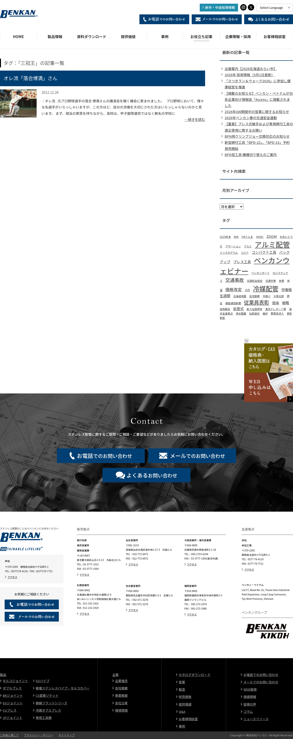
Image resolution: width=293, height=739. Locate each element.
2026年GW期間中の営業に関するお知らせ (257, 111)
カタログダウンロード (194, 674)
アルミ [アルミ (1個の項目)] (248, 246)
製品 (3, 674)
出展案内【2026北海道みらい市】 (251, 68)
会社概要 (121, 688)
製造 (182, 689)
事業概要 (121, 695)
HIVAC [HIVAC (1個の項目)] (259, 237)
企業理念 (121, 680)
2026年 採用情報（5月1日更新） (250, 74)
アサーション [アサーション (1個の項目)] (233, 246)
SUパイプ (42, 680)
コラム (248, 711)
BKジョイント (13, 695)
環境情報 (121, 710)
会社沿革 (121, 703)
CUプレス (10, 710)
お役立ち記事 (201, 36)
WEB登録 (250, 689)
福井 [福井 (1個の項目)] (265, 313)
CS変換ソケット (47, 695)
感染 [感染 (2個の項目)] (275, 302)
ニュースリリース (256, 719)
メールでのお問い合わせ (260, 682)
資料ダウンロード (91, 36)
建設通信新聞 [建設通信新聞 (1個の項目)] (233, 303)
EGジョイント (13, 703)
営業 (182, 682)
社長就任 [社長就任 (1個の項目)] (254, 313)
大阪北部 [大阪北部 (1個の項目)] (278, 296)
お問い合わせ (151, 475)
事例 (164, 36)
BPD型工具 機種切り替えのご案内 (251, 154)
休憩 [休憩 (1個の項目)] (281, 281)
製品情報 (55, 36)
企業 (115, 674)
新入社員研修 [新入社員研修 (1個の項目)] (254, 309)
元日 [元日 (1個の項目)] (247, 290)
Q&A (182, 711)
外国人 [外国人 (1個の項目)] (267, 296)
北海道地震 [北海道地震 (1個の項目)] (239, 296)
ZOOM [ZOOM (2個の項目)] (271, 236)
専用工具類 (44, 717)
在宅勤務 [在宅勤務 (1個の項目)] (254, 296)
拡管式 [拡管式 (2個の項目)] (238, 308)
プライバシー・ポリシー (38, 735)
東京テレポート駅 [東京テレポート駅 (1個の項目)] (275, 309)
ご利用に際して (9, 735)
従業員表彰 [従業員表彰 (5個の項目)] (256, 302)
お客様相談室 (275, 36)
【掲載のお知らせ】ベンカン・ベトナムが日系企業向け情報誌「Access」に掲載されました (259, 99)
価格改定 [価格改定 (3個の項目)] (233, 289)
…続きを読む (195, 119)
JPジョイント (12, 717)
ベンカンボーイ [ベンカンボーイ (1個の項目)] (260, 273)
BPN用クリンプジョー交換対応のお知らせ (257, 136)
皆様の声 (249, 704)
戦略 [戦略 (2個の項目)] (285, 302)
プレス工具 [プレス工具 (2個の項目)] (242, 261)
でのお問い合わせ (104, 455)
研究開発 (185, 696)
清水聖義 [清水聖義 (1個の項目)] (241, 313)
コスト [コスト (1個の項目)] (245, 252)
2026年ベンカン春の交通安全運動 (251, 117)
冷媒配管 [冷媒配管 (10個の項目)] (265, 288)
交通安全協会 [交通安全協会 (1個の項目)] (254, 281)
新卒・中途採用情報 (220, 7)
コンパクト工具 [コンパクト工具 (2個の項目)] (264, 252)
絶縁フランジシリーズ (51, 703)
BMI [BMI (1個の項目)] (236, 237)
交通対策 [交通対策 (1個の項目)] (270, 281)
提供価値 (128, 36)
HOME (18, 36)
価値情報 (249, 696)
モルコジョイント (15, 680)
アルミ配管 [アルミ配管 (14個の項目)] (272, 244)
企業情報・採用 (238, 36)
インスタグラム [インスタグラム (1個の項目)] (229, 252)
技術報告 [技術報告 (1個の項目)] (225, 309)
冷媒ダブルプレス (48, 710)
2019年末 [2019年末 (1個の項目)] (225, 237)
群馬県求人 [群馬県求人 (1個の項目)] (277, 313)
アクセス (12, 577)
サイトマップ (66, 735)
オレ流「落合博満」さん (30, 78)
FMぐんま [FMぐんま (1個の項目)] (247, 237)
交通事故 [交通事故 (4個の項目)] (234, 279)
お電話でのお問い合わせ (260, 674)
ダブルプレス (12, 688)
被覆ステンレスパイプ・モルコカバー (63, 688)
